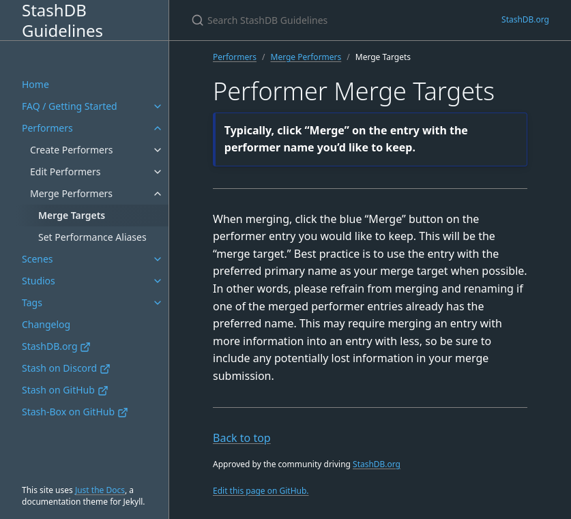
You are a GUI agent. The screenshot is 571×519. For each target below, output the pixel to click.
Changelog (46, 324)
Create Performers (71, 149)
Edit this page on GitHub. (261, 490)
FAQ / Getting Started (69, 106)
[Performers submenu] (158, 128)
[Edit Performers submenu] (158, 172)
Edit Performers (65, 171)
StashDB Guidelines (62, 20)
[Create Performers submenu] (158, 150)
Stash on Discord (66, 367)
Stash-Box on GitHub (75, 411)
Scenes (37, 258)
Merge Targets (71, 215)
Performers (47, 127)
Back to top (242, 437)
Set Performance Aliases (92, 237)
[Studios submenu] (158, 281)
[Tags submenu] (158, 303)
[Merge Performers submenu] (158, 194)
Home (35, 84)
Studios (38, 280)
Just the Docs (100, 490)
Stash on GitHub (65, 389)
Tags (32, 302)
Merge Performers (71, 193)
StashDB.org (56, 346)
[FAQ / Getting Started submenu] (158, 106)
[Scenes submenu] (158, 259)
